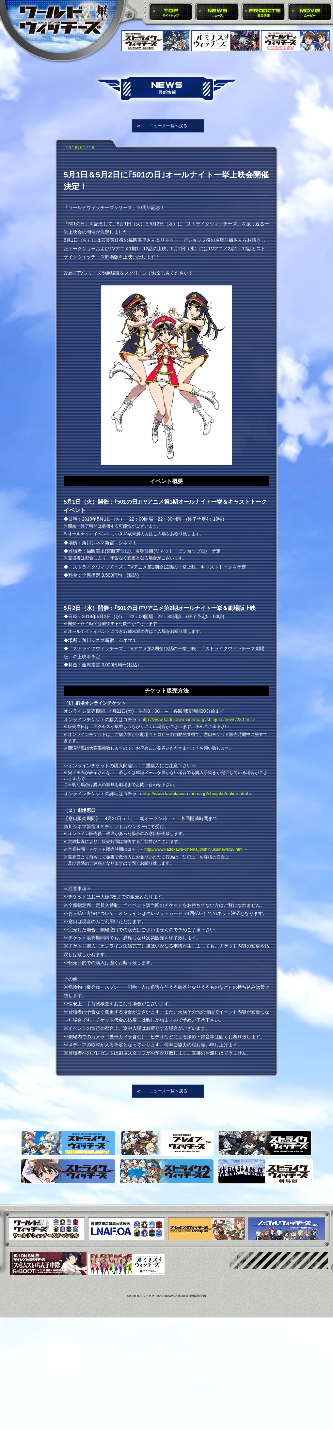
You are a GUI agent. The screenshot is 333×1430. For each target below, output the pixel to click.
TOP (171, 12)
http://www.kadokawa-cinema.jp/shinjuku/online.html (195, 793)
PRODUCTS (263, 12)
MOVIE (310, 12)
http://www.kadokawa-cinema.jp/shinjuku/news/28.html (196, 719)
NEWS (217, 12)
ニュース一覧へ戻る (168, 125)
